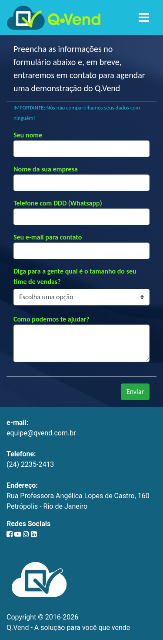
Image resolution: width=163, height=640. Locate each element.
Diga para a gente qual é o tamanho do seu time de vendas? (74, 276)
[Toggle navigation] (144, 18)
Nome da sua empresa (45, 169)
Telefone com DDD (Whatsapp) (57, 203)
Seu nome (27, 135)
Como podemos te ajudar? (51, 319)
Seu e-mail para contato (47, 237)
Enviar (135, 391)
